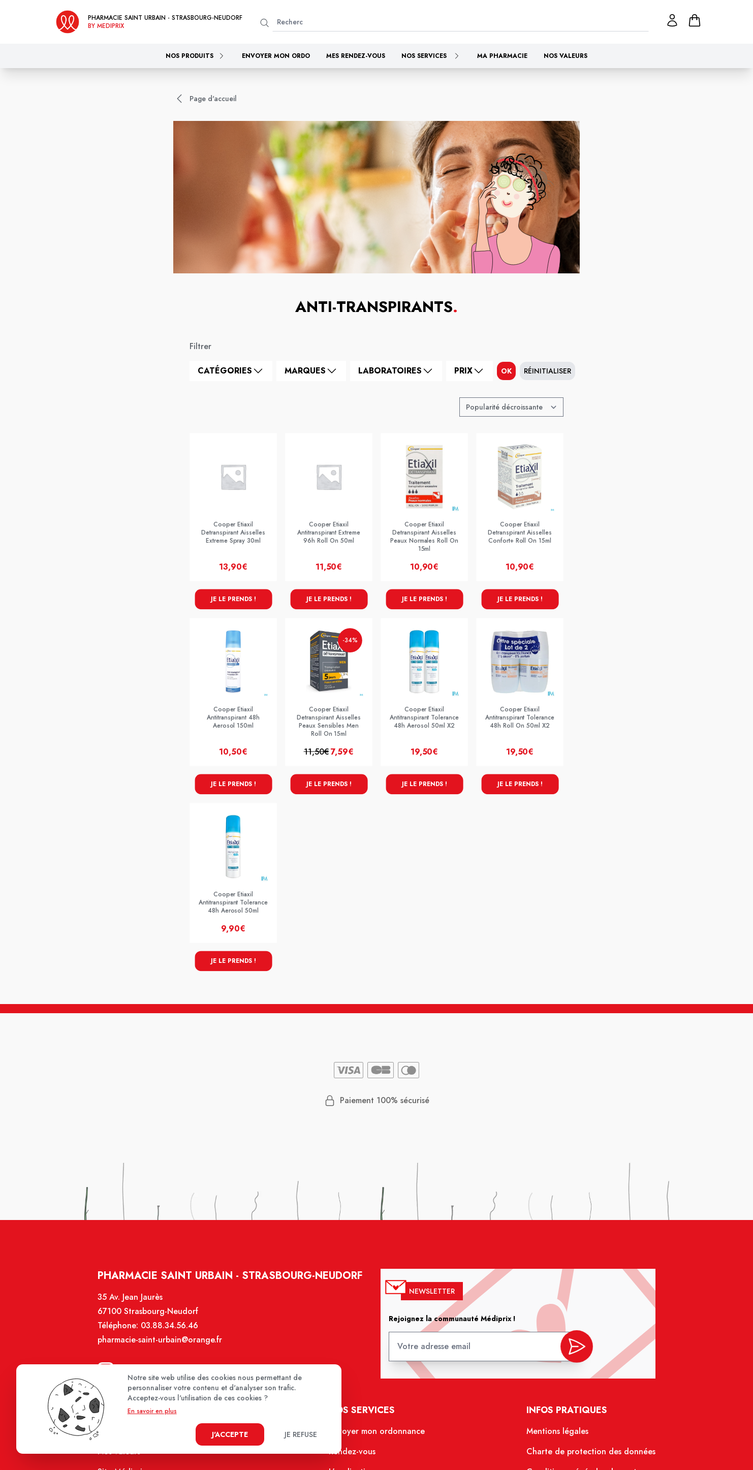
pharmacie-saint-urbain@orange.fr (165, 1345)
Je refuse (301, 1434)
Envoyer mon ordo (276, 55)
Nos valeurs (565, 55)
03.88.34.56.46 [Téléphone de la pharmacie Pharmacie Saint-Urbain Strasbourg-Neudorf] (174, 1331)
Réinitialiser (547, 371)
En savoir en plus (152, 1411)
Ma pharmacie (502, 55)
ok (506, 371)
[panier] (694, 20)
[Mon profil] (672, 20)
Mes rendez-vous (355, 55)
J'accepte (230, 1434)
